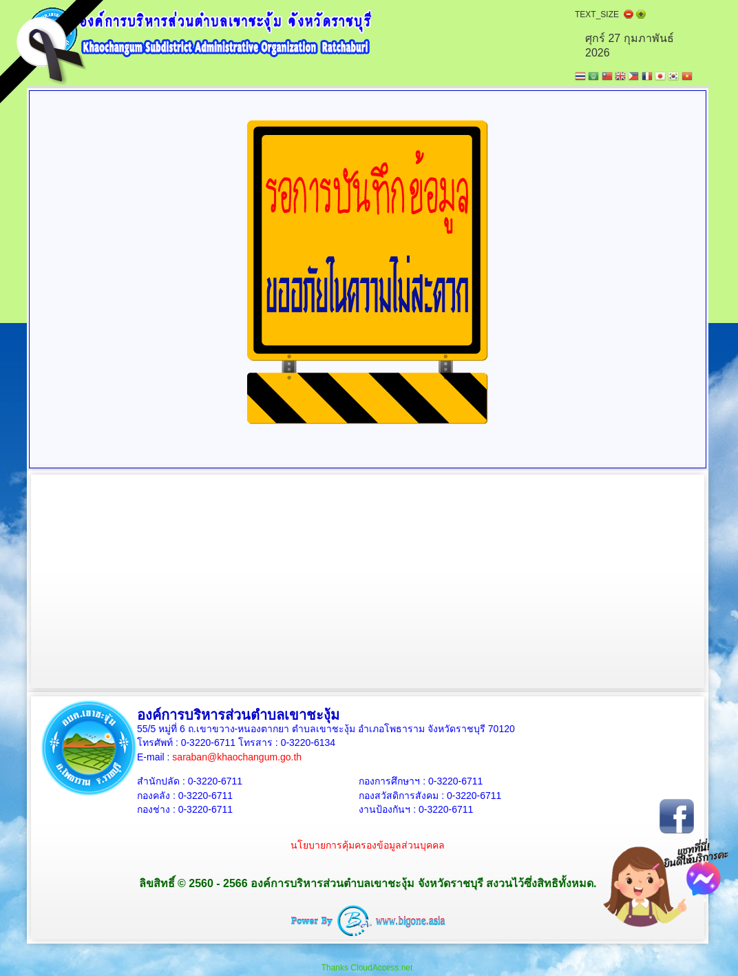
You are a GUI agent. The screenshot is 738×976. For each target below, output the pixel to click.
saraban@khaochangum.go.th (237, 756)
